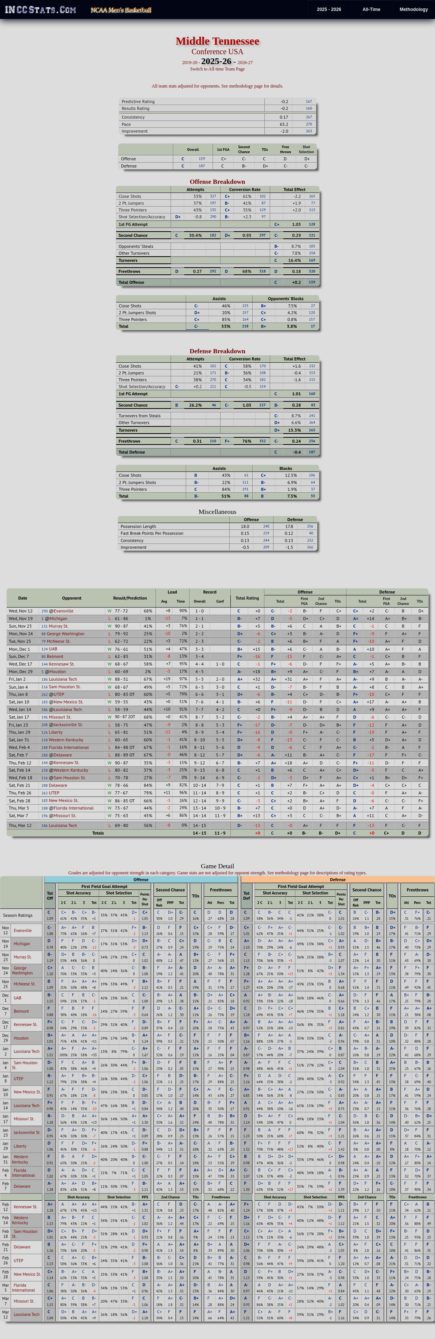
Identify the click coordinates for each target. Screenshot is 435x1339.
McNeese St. (59, 641)
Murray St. (58, 626)
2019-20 (189, 62)
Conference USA (217, 51)
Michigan (58, 618)
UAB (53, 648)
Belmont (55, 656)
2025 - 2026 (329, 9)
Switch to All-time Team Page (217, 69)
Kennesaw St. (62, 664)
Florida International (69, 747)
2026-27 (245, 62)
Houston (58, 671)
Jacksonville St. (68, 724)
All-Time (371, 9)
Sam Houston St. (65, 686)
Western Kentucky (66, 739)
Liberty (55, 732)
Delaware (63, 755)
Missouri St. (60, 717)
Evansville (63, 611)
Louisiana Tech (63, 679)
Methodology (414, 9)
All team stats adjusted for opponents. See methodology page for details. (217, 86)
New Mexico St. (68, 702)
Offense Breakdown (217, 181)
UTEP (59, 694)
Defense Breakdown (217, 351)
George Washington (66, 633)
